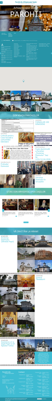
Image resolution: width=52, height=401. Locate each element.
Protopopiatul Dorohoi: (39, 387)
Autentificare (32, 3)
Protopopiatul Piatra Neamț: (22, 393)
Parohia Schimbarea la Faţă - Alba (31, 45)
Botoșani (11, 35)
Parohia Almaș (16, 48)
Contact (28, 3)
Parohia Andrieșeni (17, 49)
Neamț (11, 34)
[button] (23, 81)
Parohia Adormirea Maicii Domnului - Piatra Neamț (7, 51)
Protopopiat (5, 34)
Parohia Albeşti (16, 44)
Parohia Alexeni (16, 47)
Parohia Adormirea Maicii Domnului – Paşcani (7, 59)
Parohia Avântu (16, 54)
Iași (10, 33)
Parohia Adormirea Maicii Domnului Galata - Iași (6, 55)
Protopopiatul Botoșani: (39, 383)
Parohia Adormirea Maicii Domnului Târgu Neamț (6, 57)
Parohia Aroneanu (16, 52)
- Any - (6, 40)
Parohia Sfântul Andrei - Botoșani (31, 52)
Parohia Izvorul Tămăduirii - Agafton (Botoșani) (19, 56)
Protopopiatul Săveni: (38, 393)
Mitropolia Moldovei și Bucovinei (8, 379)
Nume (15, 33)
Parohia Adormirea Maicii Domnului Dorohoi (6, 53)
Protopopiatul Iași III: (22, 381)
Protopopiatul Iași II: (22, 378)
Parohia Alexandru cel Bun (18, 46)
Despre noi (4, 376)
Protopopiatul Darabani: (39, 390)
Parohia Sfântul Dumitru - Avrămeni (44, 43)
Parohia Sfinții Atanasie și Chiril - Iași (32, 49)
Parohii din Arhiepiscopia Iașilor (26, 2)
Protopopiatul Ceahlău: (39, 380)
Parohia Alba (16, 43)
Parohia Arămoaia (16, 53)
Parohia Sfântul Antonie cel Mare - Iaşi (31, 54)
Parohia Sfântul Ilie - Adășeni (43, 44)
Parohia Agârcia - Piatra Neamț (6, 62)
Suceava (11, 36)
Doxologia (4, 381)
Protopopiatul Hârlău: (22, 388)
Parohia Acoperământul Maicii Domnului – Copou (6, 49)
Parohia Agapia (3, 61)
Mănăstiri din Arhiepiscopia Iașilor (8, 383)
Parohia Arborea (16, 51)
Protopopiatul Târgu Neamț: (38, 373)
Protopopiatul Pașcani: (23, 386)
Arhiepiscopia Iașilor (24, 3)
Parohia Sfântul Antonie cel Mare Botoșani (31, 56)
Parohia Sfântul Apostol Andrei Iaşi (31, 58)
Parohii (19, 3)
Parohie (4, 33)
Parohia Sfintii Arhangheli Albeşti (31, 46)
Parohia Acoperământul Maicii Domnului (6, 47)
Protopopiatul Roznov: (39, 376)
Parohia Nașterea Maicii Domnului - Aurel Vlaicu (31, 44)
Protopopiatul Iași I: (22, 374)
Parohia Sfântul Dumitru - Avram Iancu (31, 60)
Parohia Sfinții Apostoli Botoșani (31, 48)
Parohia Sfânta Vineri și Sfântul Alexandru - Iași (31, 51)
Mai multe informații (7, 400)
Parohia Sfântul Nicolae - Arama (44, 46)
